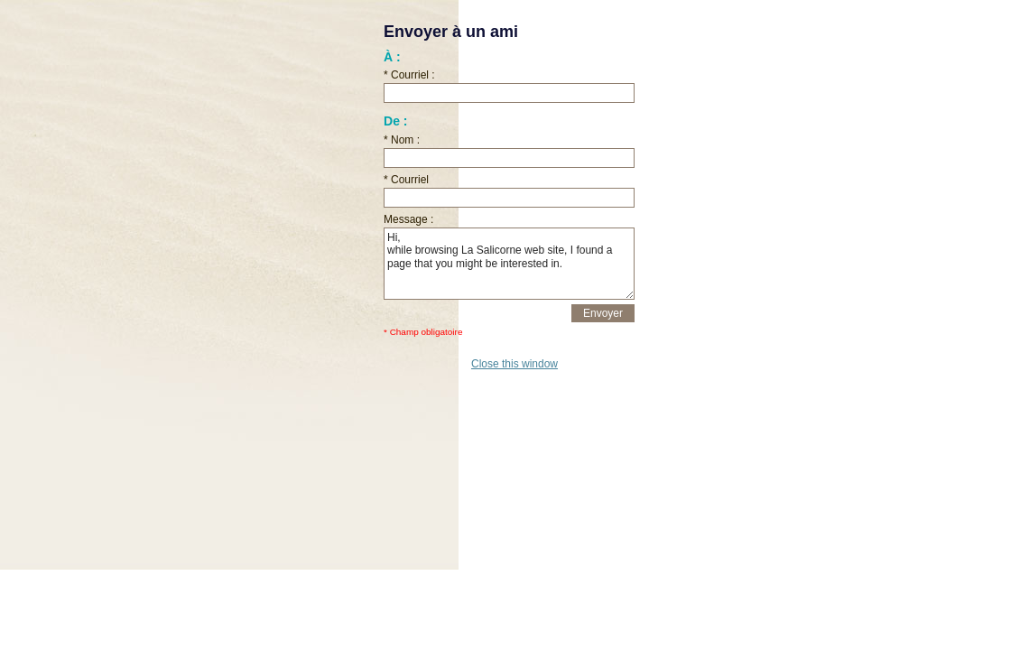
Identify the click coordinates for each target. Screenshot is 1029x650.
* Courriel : (409, 75)
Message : (408, 219)
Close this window (514, 364)
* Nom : (402, 140)
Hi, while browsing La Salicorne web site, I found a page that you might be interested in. (509, 264)
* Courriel (406, 179)
